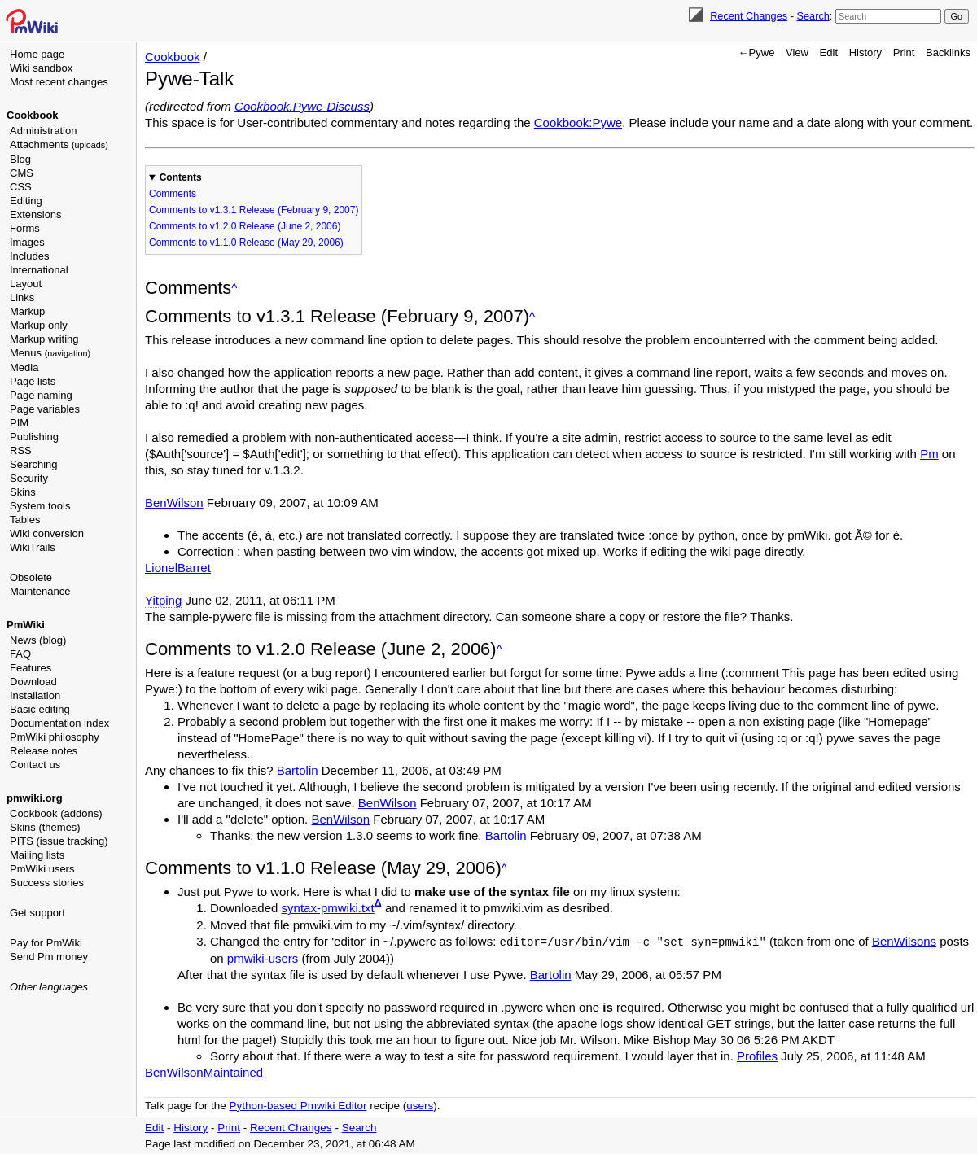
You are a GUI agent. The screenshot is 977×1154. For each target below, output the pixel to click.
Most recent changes (59, 82)
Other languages (49, 987)
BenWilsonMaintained (204, 1071)
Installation (35, 695)
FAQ (20, 654)
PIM (19, 423)
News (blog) (38, 640)
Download (33, 681)
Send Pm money (49, 957)
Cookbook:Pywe (578, 122)
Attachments (59, 144)
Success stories (47, 882)
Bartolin (297, 770)
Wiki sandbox (41, 68)
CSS (21, 187)
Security (29, 478)
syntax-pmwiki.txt (328, 908)
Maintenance (40, 591)
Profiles (757, 1055)
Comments (172, 193)
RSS (21, 450)
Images (27, 242)
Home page (37, 54)
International (39, 270)
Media (24, 367)
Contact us (35, 764)
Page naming (41, 395)
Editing (26, 201)
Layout (26, 284)
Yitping (163, 600)
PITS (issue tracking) (59, 841)
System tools (40, 506)
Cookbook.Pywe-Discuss (302, 106)
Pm (929, 454)
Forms (25, 228)
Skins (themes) (45, 827)
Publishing (34, 437)
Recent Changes (748, 16)
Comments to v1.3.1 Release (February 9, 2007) (253, 210)
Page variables (45, 409)
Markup (27, 311)
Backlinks (948, 52)
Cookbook (33, 115)
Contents (181, 177)
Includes (29, 256)
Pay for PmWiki (46, 943)
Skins (23, 492)
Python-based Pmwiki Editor (298, 1105)
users (419, 1105)
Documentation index (59, 723)
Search (812, 16)
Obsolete (31, 577)
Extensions (36, 214)
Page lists (32, 381)
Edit (829, 52)
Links (22, 297)
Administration (43, 131)
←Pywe (756, 52)
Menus (50, 353)
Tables (25, 520)
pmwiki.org (35, 798)
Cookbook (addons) (56, 813)
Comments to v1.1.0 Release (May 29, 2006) (246, 242)
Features (30, 668)
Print (904, 52)
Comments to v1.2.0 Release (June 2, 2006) (244, 226)
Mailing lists (37, 855)
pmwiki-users (263, 957)
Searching (34, 464)
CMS (21, 173)
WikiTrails (32, 547)
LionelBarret (178, 568)
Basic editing (40, 709)
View (797, 52)
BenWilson (174, 502)
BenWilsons (904, 941)
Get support (37, 913)
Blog (20, 159)
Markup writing (44, 339)
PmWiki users (42, 869)
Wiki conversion (47, 533)
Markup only (39, 325)
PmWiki (26, 625)
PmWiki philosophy (54, 737)
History (865, 52)
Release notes (43, 751)
